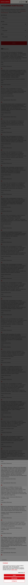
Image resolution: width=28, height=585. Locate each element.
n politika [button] (14, 569)
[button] (24, 572)
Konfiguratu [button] (18, 581)
